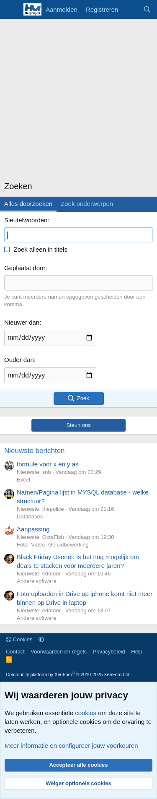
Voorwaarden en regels (59, 651)
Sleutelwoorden (25, 220)
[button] (41, 639)
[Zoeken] (147, 9)
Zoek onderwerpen (87, 203)
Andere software (37, 581)
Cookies (19, 639)
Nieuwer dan (21, 322)
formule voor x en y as (48, 464)
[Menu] (11, 9)
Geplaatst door (24, 267)
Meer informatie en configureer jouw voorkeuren (71, 745)
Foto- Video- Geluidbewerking (53, 544)
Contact (15, 651)
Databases (30, 516)
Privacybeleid (109, 651)
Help (136, 651)
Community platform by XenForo (68, 674)
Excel (23, 479)
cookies (85, 712)
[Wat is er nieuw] (130, 9)
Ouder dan (19, 359)
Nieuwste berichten (34, 451)
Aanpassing (33, 529)
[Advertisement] (78, 101)
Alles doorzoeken (28, 203)
